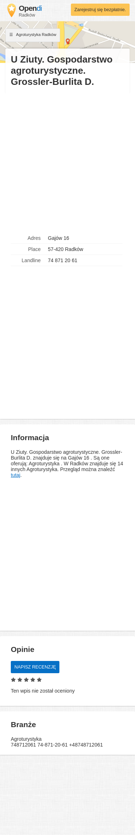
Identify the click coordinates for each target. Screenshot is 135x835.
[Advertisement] (67, 160)
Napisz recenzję (35, 667)
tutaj (15, 475)
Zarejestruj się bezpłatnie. (100, 9)
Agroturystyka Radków (32, 35)
